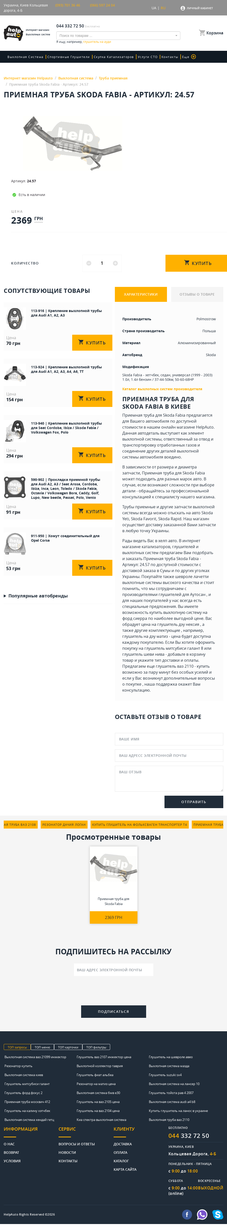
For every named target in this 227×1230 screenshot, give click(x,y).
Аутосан (197, 594)
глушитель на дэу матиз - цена (151, 636)
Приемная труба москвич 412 (27, 1102)
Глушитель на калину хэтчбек (27, 1110)
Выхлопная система (25, 57)
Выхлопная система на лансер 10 (174, 1084)
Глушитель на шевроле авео (171, 1057)
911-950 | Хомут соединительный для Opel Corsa (65, 538)
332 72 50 (188, 1136)
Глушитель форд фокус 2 (23, 1093)
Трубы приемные (139, 507)
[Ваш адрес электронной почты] (113, 970)
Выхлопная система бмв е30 (98, 1093)
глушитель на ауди (97, 42)
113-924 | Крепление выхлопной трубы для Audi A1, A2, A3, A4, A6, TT (66, 369)
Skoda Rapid (169, 518)
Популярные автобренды (38, 596)
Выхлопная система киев (23, 1075)
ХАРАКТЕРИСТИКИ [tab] (141, 294)
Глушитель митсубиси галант (27, 1084)
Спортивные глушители (68, 57)
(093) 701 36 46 (67, 5)
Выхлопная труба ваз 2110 (169, 1119)
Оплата (120, 1152)
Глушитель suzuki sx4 (165, 1075)
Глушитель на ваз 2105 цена (98, 1102)
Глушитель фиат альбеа (95, 1075)
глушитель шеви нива (143, 654)
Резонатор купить (18, 1066)
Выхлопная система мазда (169, 1066)
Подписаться (113, 1011)
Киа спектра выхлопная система (101, 1119)
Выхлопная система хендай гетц (29, 1119)
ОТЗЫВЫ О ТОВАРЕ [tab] (197, 294)
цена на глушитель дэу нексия (170, 624)
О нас (9, 1144)
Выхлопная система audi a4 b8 (172, 1102)
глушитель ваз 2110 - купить (183, 666)
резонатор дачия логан (64, 825)
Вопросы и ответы (77, 1144)
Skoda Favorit (143, 518)
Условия (12, 1161)
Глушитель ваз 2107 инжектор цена (104, 1057)
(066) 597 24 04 (102, 5)
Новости (67, 1152)
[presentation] (113, 991)
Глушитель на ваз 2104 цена (98, 1110)
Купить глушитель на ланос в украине (178, 1110)
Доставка (123, 1144)
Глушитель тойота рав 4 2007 (171, 1093)
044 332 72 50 (70, 26)
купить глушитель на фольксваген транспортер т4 (139, 825)
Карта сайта (125, 1169)
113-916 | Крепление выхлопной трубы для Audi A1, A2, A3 (66, 313)
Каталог (121, 1161)
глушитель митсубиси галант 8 (173, 648)
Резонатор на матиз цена (96, 1084)
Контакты (170, 57)
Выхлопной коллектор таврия (100, 1066)
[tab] (31, 1131)
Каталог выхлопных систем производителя (162, 389)
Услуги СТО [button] (148, 57)
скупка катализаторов (114, 57)
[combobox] (118, 35)
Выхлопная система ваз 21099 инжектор (35, 1057)
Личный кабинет (200, 8)
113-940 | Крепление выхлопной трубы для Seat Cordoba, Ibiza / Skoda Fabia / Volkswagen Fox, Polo (66, 428)
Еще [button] (189, 56)
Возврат (11, 1152)
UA (154, 7)
